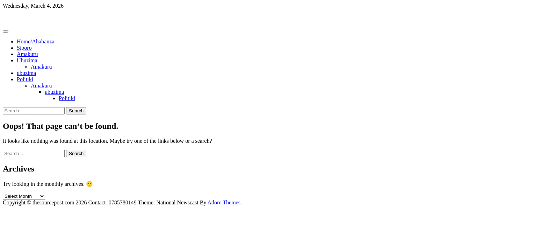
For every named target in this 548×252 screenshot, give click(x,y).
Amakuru (27, 54)
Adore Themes (224, 202)
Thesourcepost (19, 18)
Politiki (25, 79)
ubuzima (26, 73)
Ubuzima (27, 60)
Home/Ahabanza (36, 41)
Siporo (24, 48)
